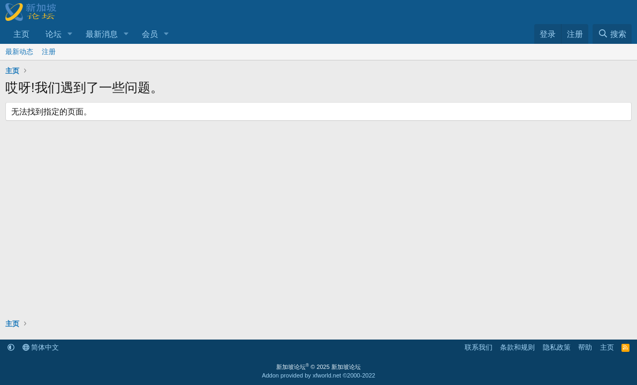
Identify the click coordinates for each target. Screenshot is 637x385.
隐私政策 (557, 347)
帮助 (585, 347)
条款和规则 (517, 347)
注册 (49, 52)
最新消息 (102, 33)
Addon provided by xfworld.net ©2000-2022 (318, 375)
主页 (21, 33)
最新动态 (19, 52)
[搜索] (612, 34)
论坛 (54, 33)
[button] (70, 34)
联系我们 (478, 347)
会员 (150, 33)
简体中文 (40, 347)
